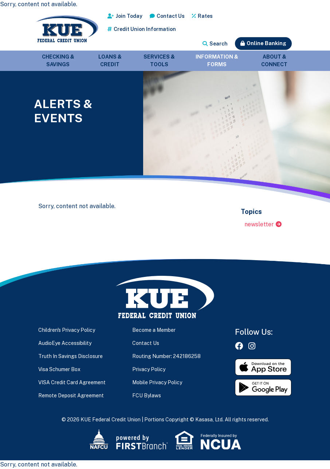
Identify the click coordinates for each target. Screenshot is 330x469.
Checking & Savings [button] (58, 60)
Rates (205, 16)
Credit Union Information (145, 29)
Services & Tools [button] (159, 60)
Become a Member (154, 330)
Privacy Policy (148, 369)
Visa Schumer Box (59, 369)
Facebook (239, 346)
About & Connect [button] (274, 60)
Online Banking (266, 43)
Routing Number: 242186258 (166, 356)
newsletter (259, 224)
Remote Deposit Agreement (71, 395)
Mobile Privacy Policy (157, 382)
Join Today (129, 16)
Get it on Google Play (263, 387)
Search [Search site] (218, 44)
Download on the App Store (263, 367)
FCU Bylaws (146, 395)
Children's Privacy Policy (66, 330)
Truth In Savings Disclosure (70, 356)
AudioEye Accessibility (64, 343)
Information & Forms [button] (217, 60)
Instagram (251, 346)
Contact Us (171, 16)
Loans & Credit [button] (110, 60)
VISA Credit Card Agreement (72, 382)
